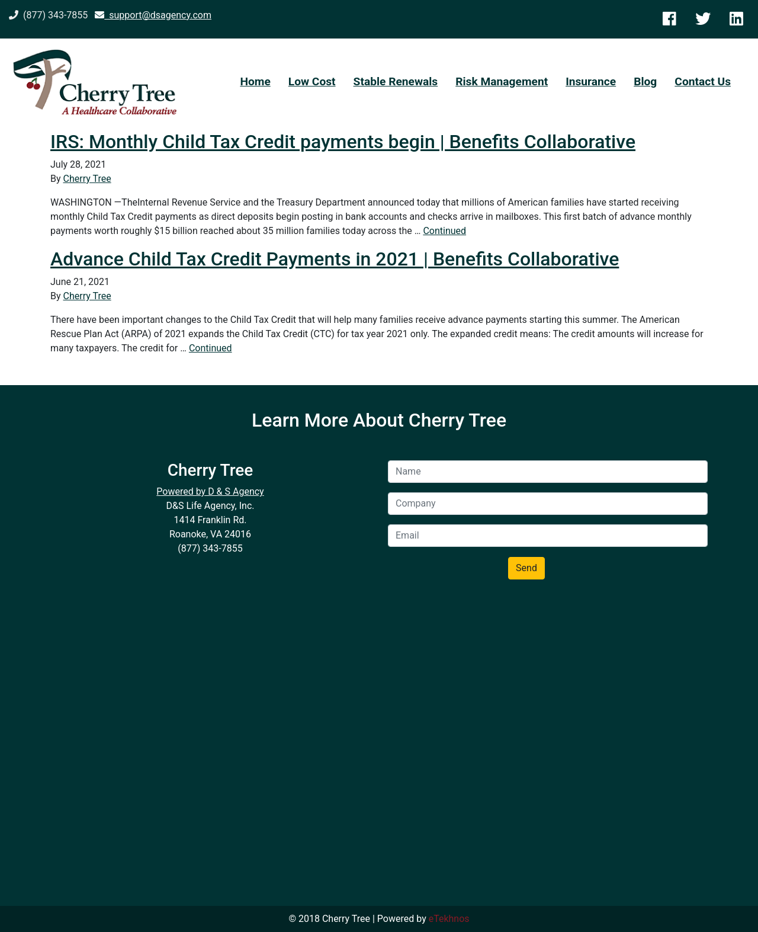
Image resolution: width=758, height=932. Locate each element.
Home (255, 81)
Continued (444, 230)
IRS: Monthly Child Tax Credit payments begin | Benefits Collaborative (342, 141)
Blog (645, 81)
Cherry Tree (87, 178)
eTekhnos (449, 918)
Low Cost (312, 81)
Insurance (591, 81)
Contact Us (703, 81)
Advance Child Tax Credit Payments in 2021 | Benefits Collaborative (334, 259)
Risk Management (501, 81)
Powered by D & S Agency (210, 491)
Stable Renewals (396, 81)
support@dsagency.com (153, 15)
